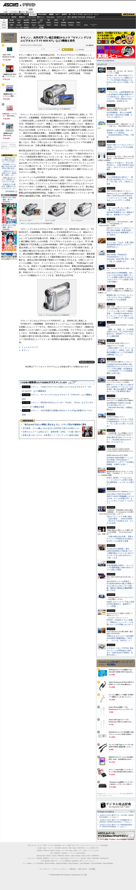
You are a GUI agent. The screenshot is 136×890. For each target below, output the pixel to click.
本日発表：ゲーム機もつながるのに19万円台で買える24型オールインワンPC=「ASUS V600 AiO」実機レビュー (71, 428)
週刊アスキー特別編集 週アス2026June (9, 200)
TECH (25, 14)
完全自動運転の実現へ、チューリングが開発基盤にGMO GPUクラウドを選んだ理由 (120, 567)
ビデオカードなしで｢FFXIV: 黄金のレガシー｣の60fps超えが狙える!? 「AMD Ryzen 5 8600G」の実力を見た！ (120, 651)
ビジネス (18, 14)
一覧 (58, 49)
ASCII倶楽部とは (11, 191)
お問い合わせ (82, 869)
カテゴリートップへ (87, 362)
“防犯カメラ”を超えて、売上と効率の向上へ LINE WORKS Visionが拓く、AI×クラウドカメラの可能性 (120, 166)
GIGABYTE (34, 22)
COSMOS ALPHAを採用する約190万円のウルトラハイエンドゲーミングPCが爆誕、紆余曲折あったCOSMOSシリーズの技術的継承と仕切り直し (120, 368)
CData (56, 25)
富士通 (11, 20)
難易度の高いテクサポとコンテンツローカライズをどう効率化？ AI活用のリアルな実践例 (120, 297)
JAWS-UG (46, 850)
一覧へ (131, 811)
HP (64, 20)
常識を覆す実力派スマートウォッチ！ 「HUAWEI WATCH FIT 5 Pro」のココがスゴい (120, 439)
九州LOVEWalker (85, 863)
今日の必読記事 (45, 861)
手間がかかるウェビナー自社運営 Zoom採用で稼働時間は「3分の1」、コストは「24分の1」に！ (121, 638)
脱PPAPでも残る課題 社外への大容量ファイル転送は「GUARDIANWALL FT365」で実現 (120, 133)
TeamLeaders (50, 17)
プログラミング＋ (75, 858)
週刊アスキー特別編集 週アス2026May (9, 227)
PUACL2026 (81, 17)
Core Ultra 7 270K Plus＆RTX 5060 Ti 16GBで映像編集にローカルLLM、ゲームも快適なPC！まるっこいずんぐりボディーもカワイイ (120, 498)
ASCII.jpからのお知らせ (105, 812)
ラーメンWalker (27, 863)
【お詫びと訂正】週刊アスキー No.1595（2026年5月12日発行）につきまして (116, 816)
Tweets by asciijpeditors (105, 61)
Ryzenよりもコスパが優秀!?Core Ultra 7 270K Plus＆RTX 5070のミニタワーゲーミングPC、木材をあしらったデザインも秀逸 (120, 196)
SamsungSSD (40, 22)
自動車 (51, 14)
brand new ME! (80, 853)
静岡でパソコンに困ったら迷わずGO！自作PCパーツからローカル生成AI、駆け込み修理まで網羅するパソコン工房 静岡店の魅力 (120, 388)
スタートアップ (87, 14)
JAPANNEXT (26, 27)
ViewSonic (71, 22)
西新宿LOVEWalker (61, 863)
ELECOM (11, 22)
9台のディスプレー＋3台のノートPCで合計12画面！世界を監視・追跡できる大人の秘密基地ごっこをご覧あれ (120, 231)
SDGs (69, 17)
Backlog (63, 25)
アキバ (74, 14)
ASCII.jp (10, 4)
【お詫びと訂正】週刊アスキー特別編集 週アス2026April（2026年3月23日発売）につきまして (115, 821)
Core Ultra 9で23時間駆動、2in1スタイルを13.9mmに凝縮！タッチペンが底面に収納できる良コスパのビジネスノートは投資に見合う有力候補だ (120, 277)
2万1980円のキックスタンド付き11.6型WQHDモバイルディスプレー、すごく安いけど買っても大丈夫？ (120, 422)
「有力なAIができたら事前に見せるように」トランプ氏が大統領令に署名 (54, 424)
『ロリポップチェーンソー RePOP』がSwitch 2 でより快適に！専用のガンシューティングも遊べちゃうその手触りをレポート (120, 621)
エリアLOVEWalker (38, 863)
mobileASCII (75, 861)
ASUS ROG (26, 22)
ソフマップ (34, 27)
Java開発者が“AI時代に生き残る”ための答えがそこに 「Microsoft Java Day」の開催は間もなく (120, 406)
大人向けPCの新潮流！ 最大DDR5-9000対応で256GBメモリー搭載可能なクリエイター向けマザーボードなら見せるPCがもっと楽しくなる (120, 553)
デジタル (28, 5)
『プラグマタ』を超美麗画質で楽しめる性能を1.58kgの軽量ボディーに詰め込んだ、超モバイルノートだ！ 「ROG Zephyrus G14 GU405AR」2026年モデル (120, 96)
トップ (3, 14)
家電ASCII (22, 17)
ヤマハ (78, 25)
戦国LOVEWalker (108, 863)
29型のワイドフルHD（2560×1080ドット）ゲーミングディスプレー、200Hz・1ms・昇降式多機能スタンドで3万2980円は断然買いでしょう (120, 350)
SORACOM (60, 855)
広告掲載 (92, 869)
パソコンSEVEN (41, 20)
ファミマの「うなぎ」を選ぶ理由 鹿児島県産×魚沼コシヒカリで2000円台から (121, 244)
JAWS (11, 25)
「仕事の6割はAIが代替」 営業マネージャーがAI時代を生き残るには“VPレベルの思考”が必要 (120, 538)
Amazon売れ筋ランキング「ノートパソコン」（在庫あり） (8, 37)
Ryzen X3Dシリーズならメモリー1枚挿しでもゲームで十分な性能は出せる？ (120, 147)
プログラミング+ (61, 17)
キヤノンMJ (19, 27)
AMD (18, 22)
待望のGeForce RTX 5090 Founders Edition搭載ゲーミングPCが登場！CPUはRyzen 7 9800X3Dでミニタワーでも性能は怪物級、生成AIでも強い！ (120, 459)
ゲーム (96, 14)
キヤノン (25, 350)
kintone (26, 25)
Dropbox (49, 25)
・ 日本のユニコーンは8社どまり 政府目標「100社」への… (9, 173)
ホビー (57, 14)
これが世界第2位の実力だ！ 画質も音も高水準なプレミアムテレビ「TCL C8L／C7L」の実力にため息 (120, 180)
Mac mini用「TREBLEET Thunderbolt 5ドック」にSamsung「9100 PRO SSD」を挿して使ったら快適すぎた (120, 258)
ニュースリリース (29, 347)
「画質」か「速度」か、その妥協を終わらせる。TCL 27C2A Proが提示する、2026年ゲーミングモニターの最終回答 (120, 332)
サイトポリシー (45, 869)
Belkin (78, 22)
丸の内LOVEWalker (96, 863)
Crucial (56, 22)
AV (70, 14)
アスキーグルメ (31, 17)
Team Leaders (64, 858)
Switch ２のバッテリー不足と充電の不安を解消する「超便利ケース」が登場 (120, 604)
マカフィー (11, 27)
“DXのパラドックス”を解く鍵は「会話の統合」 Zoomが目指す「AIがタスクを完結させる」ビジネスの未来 (120, 519)
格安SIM (14, 17)
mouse (19, 20)
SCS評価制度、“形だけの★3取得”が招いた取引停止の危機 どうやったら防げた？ (119, 114)
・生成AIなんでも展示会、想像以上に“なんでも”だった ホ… (9, 186)
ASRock (48, 22)
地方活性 (74, 17)
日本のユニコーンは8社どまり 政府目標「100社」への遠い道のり (52, 432)
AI (8, 14)
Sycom (34, 20)
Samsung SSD (41, 855)
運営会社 (73, 869)
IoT (12, 14)
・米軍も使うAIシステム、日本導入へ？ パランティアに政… (9, 180)
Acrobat (19, 25)
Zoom (86, 25)
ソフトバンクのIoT (93, 25)
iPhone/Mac (42, 14)
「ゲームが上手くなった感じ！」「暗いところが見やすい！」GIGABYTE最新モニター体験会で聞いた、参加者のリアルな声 (120, 211)
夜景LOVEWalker (73, 863)
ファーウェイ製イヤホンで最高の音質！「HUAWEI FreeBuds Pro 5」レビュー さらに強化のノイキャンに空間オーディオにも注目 (120, 314)
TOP (29, 845)
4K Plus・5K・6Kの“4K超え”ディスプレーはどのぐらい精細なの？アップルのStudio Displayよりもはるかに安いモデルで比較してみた (120, 79)
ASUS (56, 20)
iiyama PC (64, 848)
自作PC (64, 14)
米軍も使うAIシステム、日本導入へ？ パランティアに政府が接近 (51, 435)
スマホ (80, 14)
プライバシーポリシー (60, 869)
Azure (34, 25)
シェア (43, 49)
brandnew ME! (41, 27)
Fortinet (71, 25)
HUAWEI (63, 22)
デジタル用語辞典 (65, 861)
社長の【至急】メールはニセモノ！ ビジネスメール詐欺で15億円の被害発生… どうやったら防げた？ (120, 481)
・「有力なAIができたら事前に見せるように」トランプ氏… (9, 160)
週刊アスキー (41, 17)
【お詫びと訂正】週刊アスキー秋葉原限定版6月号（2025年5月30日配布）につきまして (115, 826)
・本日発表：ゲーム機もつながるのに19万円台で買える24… (9, 166)
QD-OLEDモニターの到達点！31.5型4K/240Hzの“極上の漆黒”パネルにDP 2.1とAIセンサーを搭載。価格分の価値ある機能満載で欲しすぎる (120, 585)
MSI (49, 20)
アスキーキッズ (5, 17)
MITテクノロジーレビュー (87, 861)
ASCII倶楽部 (129, 14)
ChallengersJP (90, 17)
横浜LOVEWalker (50, 863)
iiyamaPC (26, 20)
